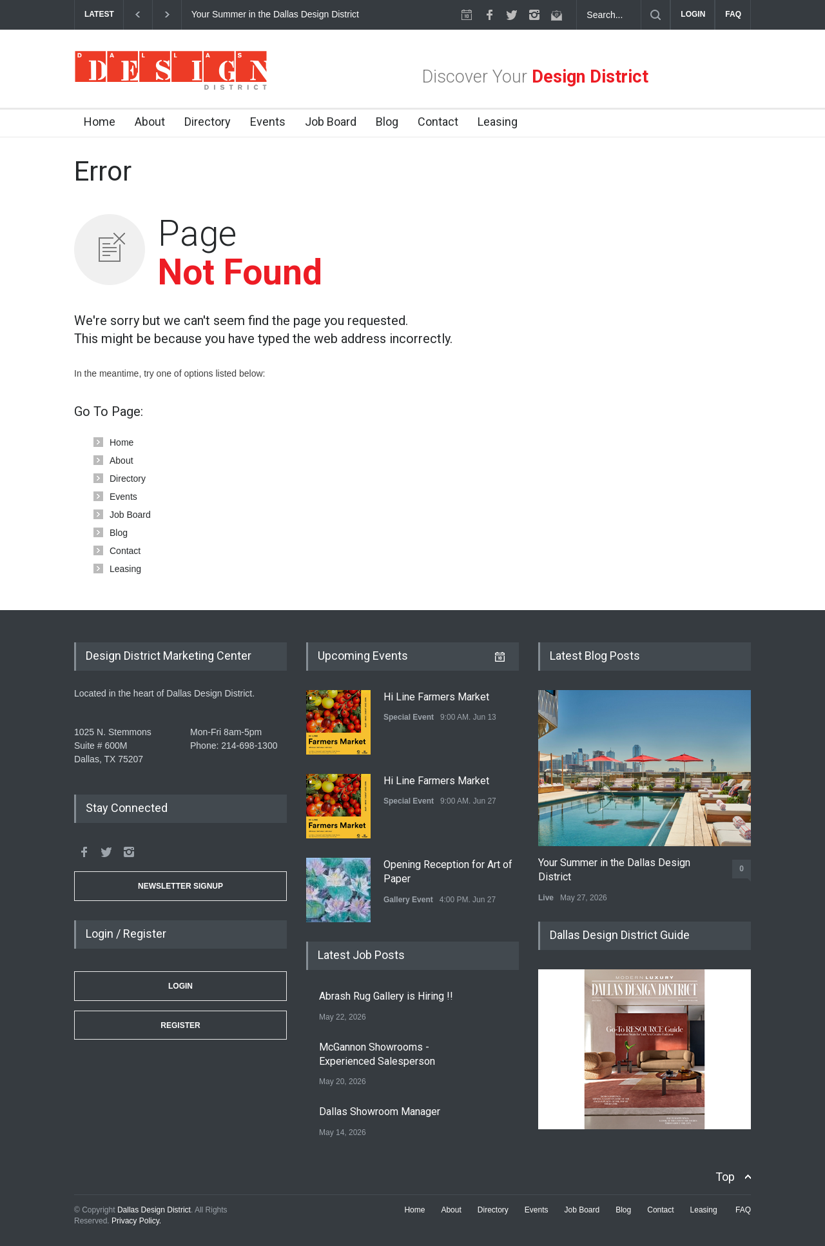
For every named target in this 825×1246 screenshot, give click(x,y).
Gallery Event (408, 899)
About (150, 121)
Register (180, 1025)
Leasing (498, 121)
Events (268, 121)
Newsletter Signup (180, 886)
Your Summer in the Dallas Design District (276, 14)
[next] (167, 14)
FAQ (733, 14)
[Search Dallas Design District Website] (609, 15)
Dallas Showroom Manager (379, 1111)
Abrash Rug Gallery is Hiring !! (386, 996)
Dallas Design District (154, 1209)
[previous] (137, 14)
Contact (438, 121)
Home (99, 121)
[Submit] (655, 15)
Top (725, 1176)
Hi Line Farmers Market (436, 697)
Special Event (408, 717)
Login (180, 986)
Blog (387, 121)
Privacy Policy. (136, 1220)
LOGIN (693, 14)
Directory (207, 121)
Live (546, 897)
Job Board (330, 121)
